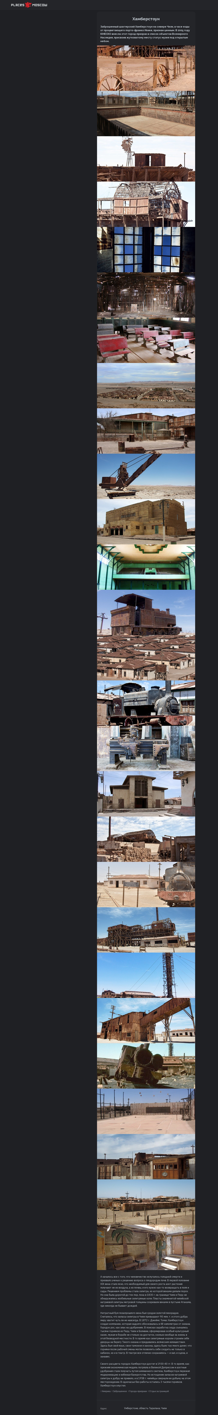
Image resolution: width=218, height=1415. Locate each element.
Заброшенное (120, 1391)
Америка (106, 1391)
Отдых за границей (159, 1391)
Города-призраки (138, 1391)
